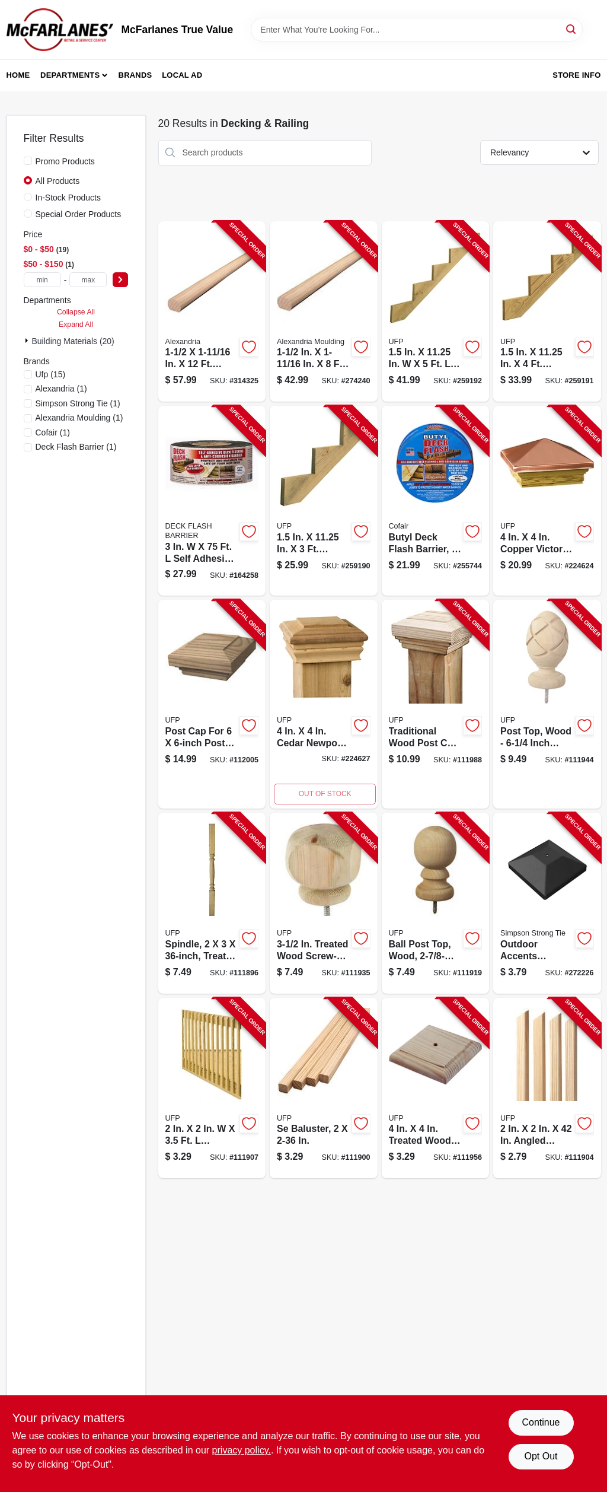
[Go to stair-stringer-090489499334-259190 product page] (324, 501)
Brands (135, 75)
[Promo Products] (28, 161)
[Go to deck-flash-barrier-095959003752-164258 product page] (212, 501)
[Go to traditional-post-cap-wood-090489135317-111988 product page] (436, 704)
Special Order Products (79, 214)
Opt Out (540, 1456)
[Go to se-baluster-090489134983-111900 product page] (324, 1088)
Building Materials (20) (73, 341)
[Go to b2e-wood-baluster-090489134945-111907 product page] (212, 1088)
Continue (541, 1422)
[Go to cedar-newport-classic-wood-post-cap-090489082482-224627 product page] (324, 704)
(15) (51, 374)
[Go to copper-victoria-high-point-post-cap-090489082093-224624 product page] (547, 501)
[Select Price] (120, 279)
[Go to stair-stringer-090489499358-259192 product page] (436, 311)
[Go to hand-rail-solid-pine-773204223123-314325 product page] (212, 311)
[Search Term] (417, 30)
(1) (61, 388)
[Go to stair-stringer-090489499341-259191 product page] (547, 311)
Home (18, 75)
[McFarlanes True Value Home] (60, 29)
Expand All (76, 324)
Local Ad (182, 75)
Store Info (576, 75)
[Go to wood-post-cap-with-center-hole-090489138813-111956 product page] (436, 1088)
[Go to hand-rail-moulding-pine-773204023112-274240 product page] (324, 311)
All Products (58, 181)
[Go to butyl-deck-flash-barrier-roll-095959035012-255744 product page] (436, 501)
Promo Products (65, 161)
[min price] (42, 279)
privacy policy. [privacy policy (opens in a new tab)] (241, 1450)
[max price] (88, 279)
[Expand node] (27, 340)
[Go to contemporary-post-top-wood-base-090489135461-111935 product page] (324, 903)
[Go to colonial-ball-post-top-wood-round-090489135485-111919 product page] (436, 903)
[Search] (571, 29)
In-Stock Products (68, 198)
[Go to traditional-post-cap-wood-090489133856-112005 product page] (212, 704)
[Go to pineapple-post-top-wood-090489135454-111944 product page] (547, 704)
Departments (70, 75)
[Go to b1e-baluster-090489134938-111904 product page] (547, 1088)
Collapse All (76, 312)
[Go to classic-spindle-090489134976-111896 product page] (212, 903)
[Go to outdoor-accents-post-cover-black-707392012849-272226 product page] (547, 903)
